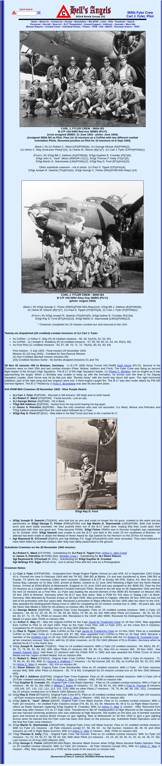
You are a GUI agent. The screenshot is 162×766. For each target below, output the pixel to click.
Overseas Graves (122, 26)
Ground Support (92, 24)
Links (103, 21)
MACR (108, 26)
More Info (130, 24)
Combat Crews (53, 26)
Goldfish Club (39, 637)
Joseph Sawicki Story (26, 652)
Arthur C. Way (25, 664)
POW (95, 26)
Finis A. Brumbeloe (64, 383)
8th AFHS (93, 21)
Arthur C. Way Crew (114, 552)
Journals (119, 24)
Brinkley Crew (68, 555)
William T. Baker (63, 685)
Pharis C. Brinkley (119, 371)
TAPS (136, 26)
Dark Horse (124, 365)
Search (131, 21)
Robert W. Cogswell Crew (143, 637)
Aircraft (46, 24)
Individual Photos (71, 26)
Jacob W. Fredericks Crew (104, 621)
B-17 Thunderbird (72, 24)
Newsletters (80, 21)
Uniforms (107, 24)
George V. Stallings (58, 661)
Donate (68, 21)
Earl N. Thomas (136, 685)
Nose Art (57, 24)
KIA (101, 26)
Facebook (120, 21)
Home (34, 21)
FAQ (110, 21)
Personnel (35, 24)
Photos (86, 26)
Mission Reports (35, 26)
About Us (44, 21)
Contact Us (57, 21)
